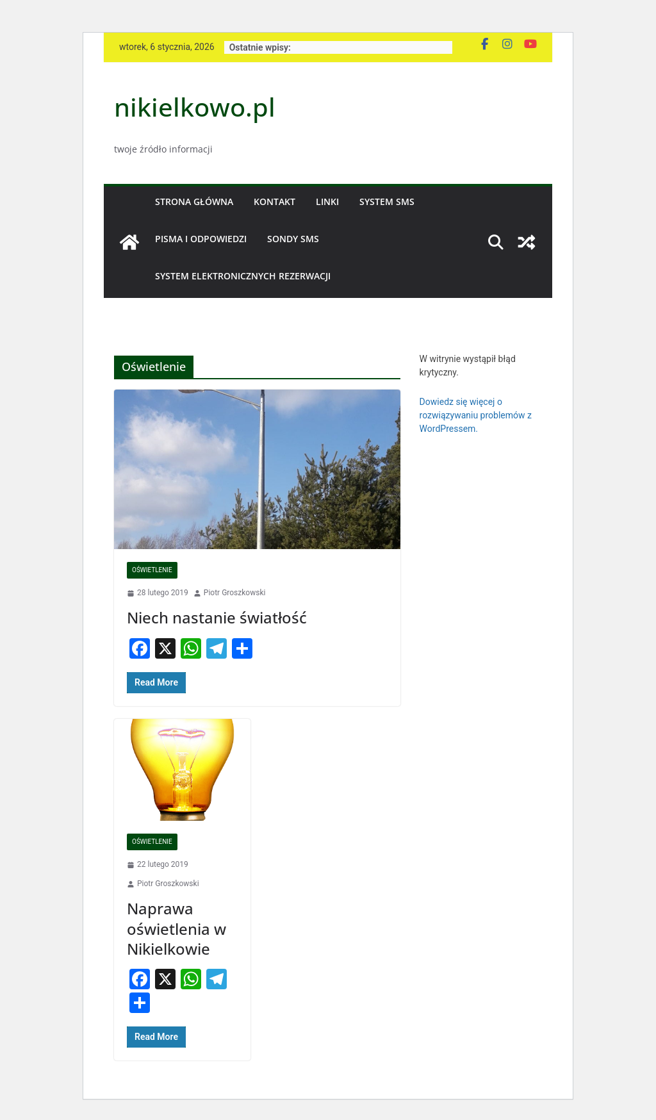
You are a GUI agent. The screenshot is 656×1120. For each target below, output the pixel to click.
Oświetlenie (152, 569)
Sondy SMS (293, 239)
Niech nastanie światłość (217, 617)
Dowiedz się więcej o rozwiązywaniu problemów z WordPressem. (476, 415)
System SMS (386, 201)
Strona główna (194, 201)
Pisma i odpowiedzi (201, 239)
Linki (327, 201)
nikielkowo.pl (194, 106)
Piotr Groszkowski (235, 592)
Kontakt (274, 201)
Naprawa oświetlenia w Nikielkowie (176, 928)
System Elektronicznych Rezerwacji (243, 276)
